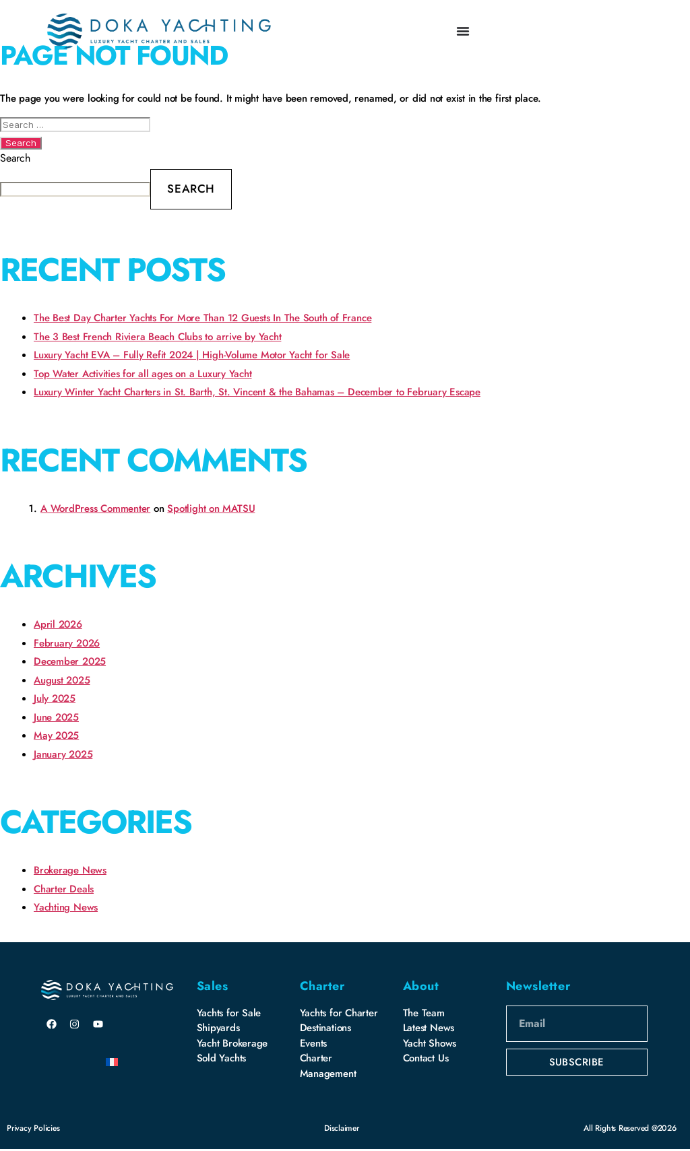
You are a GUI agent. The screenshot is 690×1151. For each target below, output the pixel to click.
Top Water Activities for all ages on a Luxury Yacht (143, 373)
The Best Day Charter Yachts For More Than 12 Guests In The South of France (202, 317)
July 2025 (54, 698)
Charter (322, 986)
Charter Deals (64, 889)
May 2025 (56, 735)
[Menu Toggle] (463, 31)
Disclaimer (341, 1128)
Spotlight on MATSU (211, 508)
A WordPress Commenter (95, 508)
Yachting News (66, 907)
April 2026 (58, 624)
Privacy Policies (33, 1128)
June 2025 (56, 717)
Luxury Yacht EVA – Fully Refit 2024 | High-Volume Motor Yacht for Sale (192, 355)
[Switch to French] (112, 1061)
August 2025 (62, 680)
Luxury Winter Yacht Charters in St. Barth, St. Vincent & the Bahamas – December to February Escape (257, 392)
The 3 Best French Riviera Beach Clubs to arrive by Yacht (157, 336)
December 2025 (70, 661)
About (421, 986)
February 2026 (67, 643)
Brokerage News (70, 870)
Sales (212, 986)
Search (15, 158)
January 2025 (63, 754)
